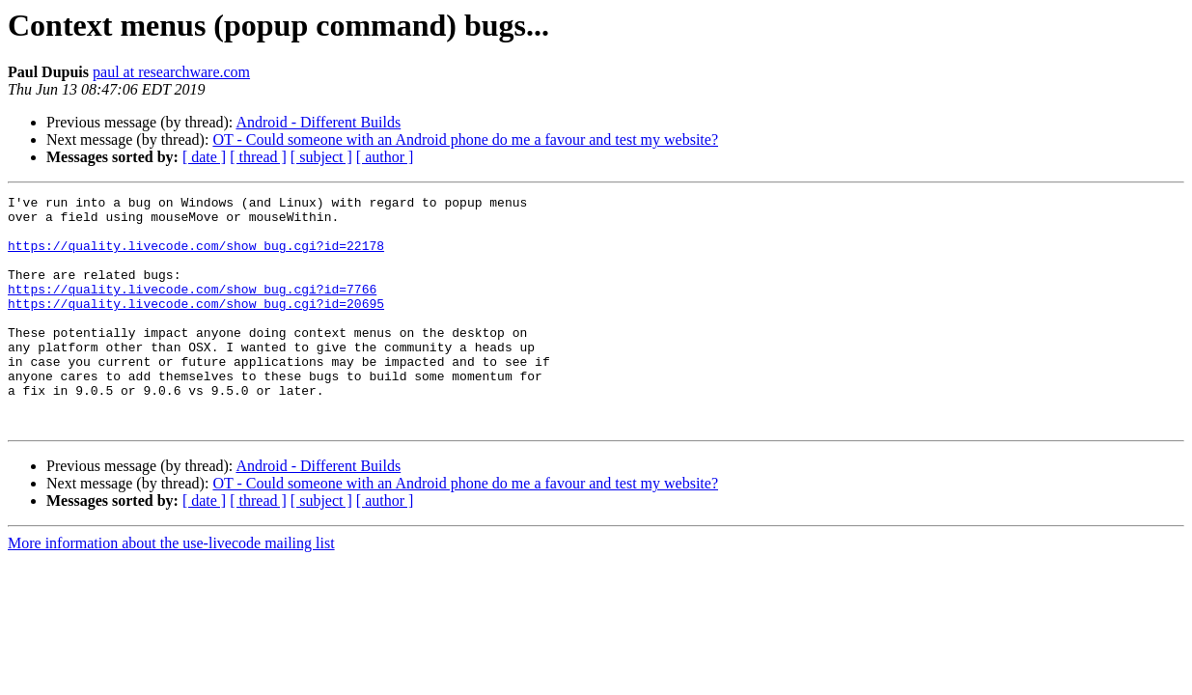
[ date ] (204, 157)
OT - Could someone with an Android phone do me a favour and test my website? (465, 139)
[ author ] (385, 157)
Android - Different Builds (318, 122)
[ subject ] (321, 157)
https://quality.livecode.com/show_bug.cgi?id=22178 (196, 256)
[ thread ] (258, 157)
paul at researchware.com (171, 72)
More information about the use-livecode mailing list (171, 589)
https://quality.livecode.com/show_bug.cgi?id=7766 (192, 309)
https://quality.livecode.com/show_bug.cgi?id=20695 (196, 326)
